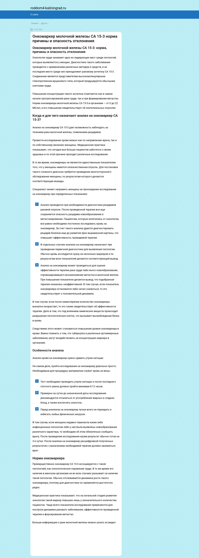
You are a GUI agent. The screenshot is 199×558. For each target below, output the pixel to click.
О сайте (34, 14)
